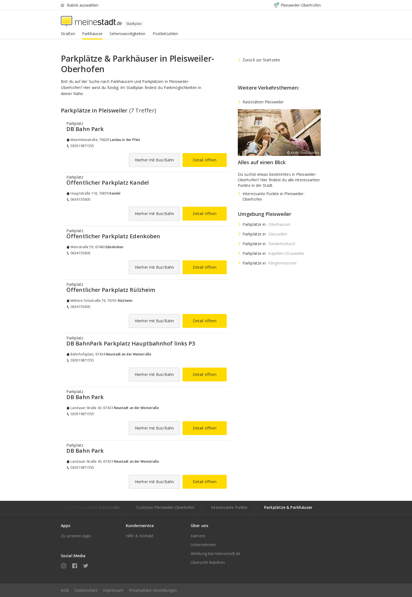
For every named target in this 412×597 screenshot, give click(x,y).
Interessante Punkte (229, 507)
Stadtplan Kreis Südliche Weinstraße (87, 507)
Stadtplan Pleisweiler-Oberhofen (165, 507)
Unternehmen (203, 544)
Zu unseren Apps (76, 535)
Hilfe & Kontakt (140, 535)
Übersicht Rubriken (208, 562)
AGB (65, 590)
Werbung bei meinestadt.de (216, 553)
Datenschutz (85, 590)
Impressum (113, 590)
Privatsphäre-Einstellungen (153, 590)
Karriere (198, 535)
